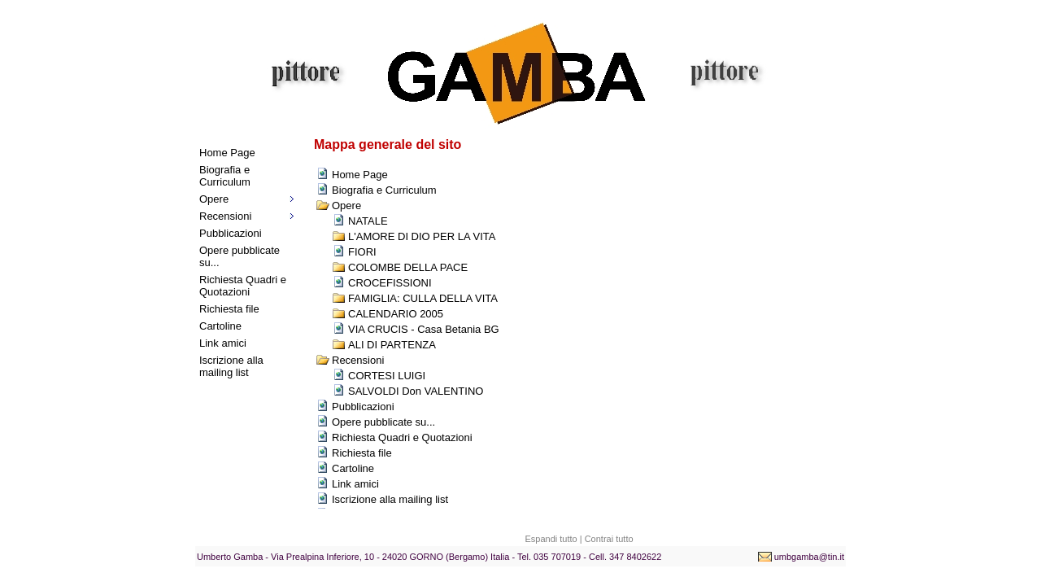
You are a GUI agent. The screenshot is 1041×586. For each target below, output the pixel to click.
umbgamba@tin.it (809, 557)
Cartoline (220, 326)
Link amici (222, 343)
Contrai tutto (609, 539)
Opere (214, 199)
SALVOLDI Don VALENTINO (415, 391)
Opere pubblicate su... (239, 256)
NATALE (368, 221)
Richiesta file (229, 309)
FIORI (362, 252)
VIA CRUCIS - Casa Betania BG (423, 329)
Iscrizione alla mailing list (231, 366)
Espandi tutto (551, 539)
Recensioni (225, 216)
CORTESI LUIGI (386, 376)
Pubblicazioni (230, 233)
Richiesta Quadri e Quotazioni (242, 285)
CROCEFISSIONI (390, 283)
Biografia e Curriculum (224, 176)
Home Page (227, 152)
